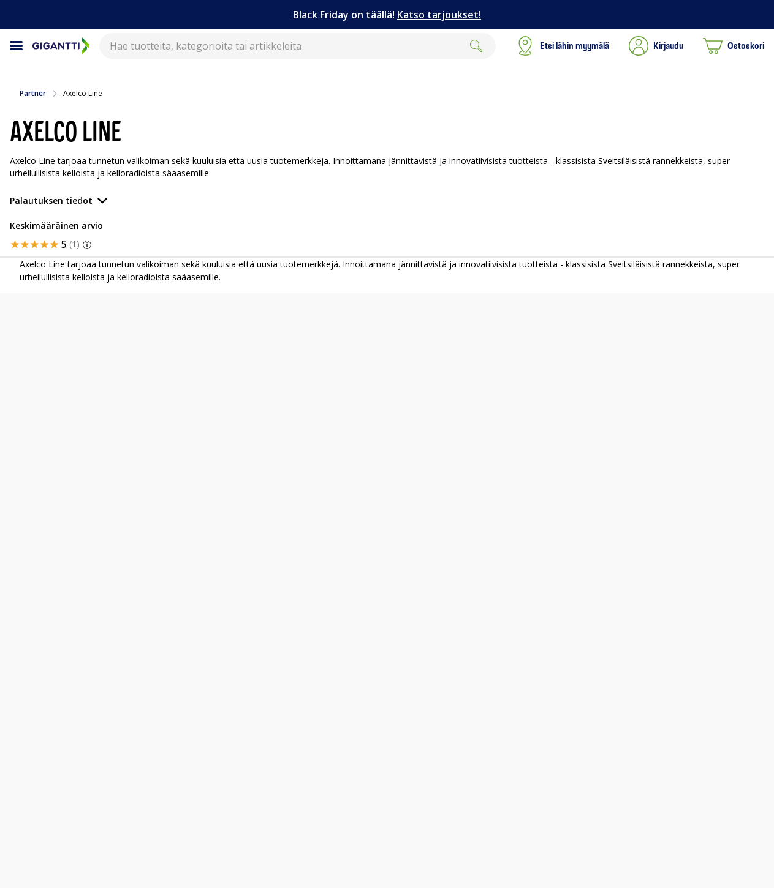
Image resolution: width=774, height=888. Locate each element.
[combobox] (297, 46)
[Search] (476, 46)
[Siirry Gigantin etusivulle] (60, 45)
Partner (33, 94)
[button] (656, 46)
